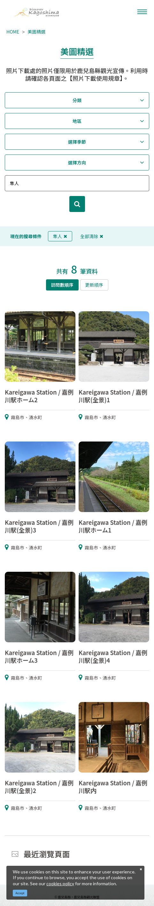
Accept (20, 893)
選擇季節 (77, 142)
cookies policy (60, 883)
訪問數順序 (62, 285)
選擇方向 (77, 162)
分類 (77, 100)
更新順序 (94, 285)
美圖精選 (36, 31)
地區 (77, 121)
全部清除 (91, 236)
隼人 (60, 236)
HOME (12, 31)
